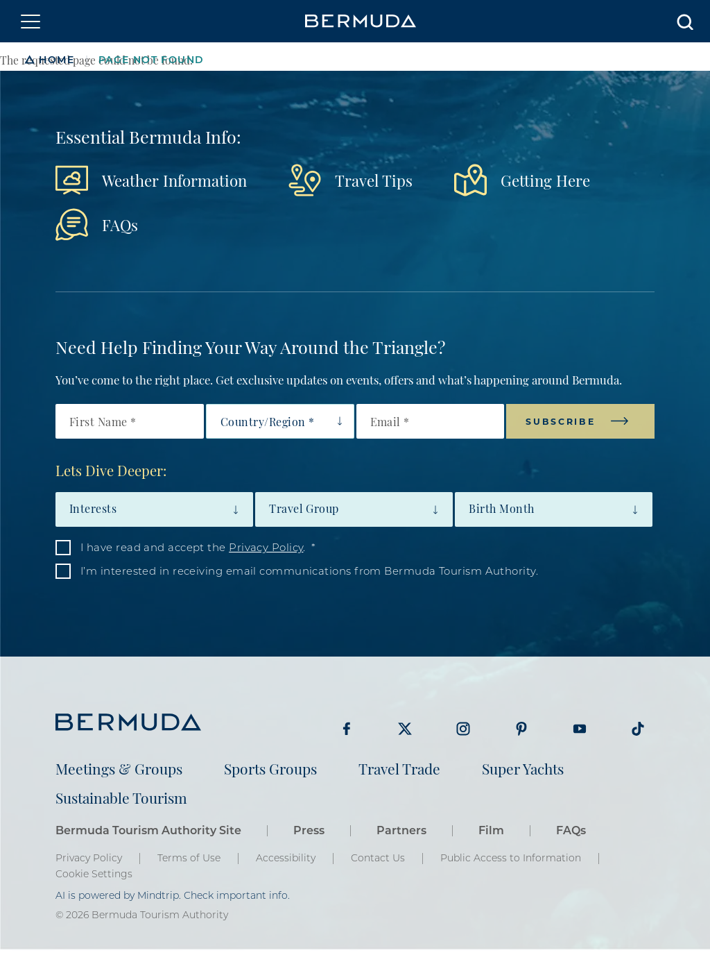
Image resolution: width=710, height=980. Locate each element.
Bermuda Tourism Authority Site (148, 829)
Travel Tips (374, 179)
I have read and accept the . (193, 547)
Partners (401, 829)
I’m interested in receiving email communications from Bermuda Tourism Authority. (309, 570)
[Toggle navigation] (30, 21)
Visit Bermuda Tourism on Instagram (463, 728)
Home (56, 59)
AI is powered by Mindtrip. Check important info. (172, 895)
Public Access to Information (510, 858)
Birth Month (501, 508)
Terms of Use (188, 858)
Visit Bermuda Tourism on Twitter (405, 728)
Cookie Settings (93, 874)
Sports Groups (270, 768)
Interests (92, 508)
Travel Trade (399, 768)
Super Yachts (523, 768)
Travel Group (304, 508)
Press (308, 829)
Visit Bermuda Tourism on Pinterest (521, 728)
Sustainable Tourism (121, 797)
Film (491, 829)
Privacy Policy (266, 547)
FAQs (120, 224)
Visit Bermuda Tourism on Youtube (579, 728)
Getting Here (545, 179)
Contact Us (378, 858)
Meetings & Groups (118, 768)
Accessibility (285, 858)
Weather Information (174, 179)
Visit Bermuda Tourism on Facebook (346, 728)
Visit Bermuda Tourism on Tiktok (638, 728)
